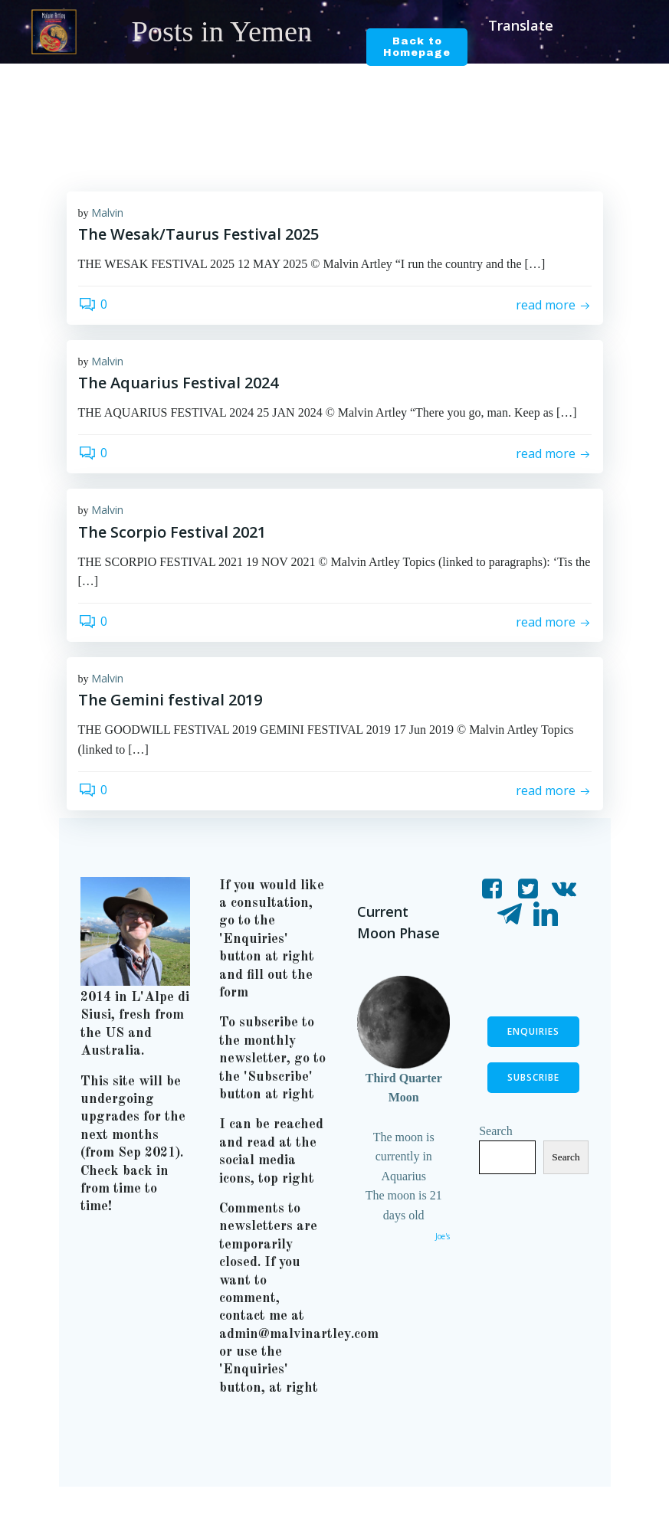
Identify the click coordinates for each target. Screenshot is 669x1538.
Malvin (107, 213)
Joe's (442, 1237)
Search (496, 1157)
